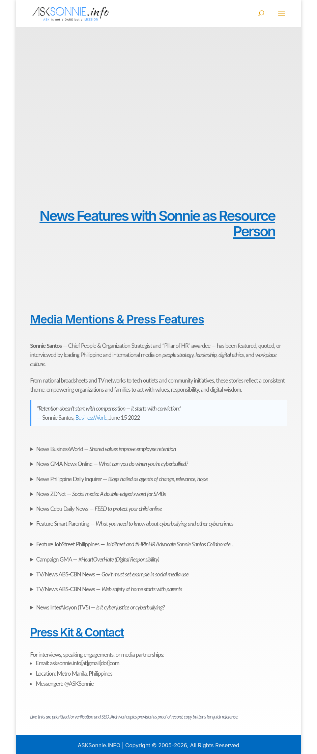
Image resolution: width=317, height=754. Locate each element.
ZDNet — (101, 493)
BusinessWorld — (106, 448)
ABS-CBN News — (112, 574)
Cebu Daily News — (99, 508)
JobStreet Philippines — (135, 544)
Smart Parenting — (134, 523)
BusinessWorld (92, 417)
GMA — (97, 559)
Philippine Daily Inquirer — (121, 479)
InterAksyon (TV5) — (100, 607)
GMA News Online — (112, 463)
